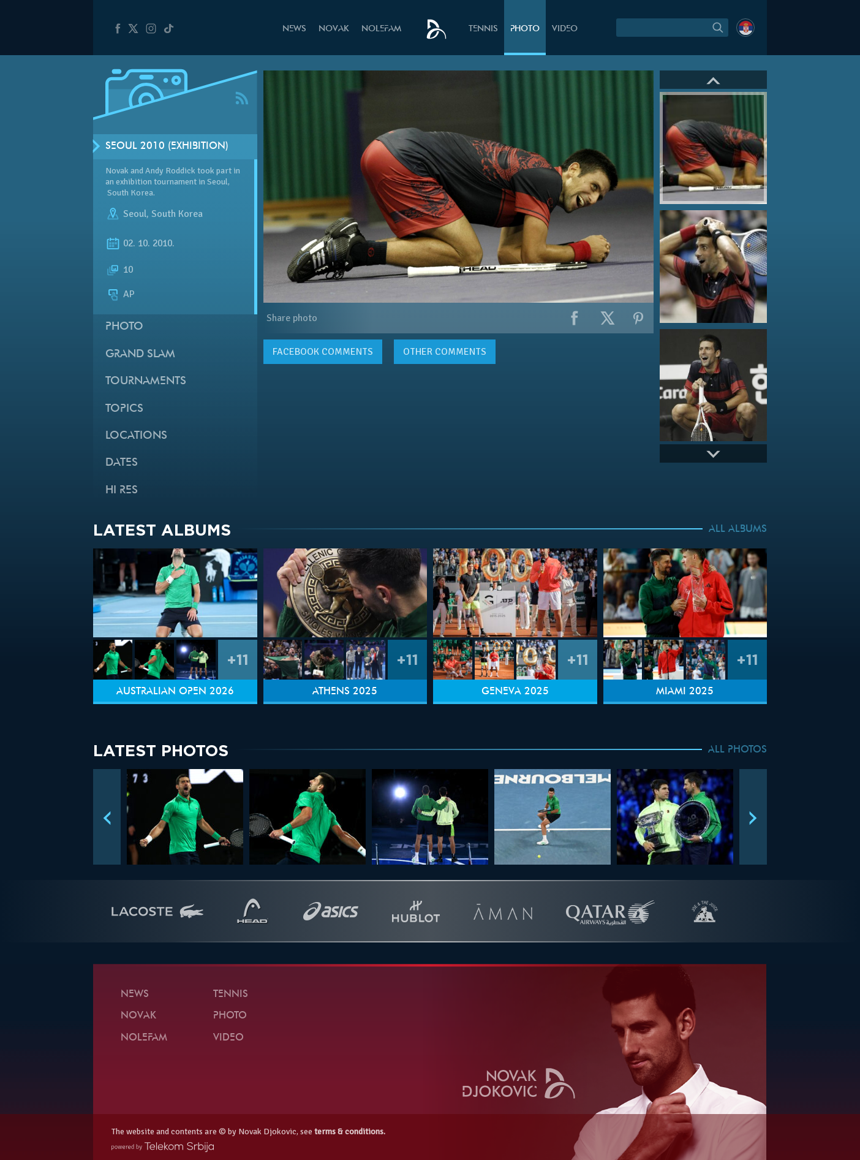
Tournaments (145, 381)
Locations (136, 436)
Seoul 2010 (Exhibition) (166, 146)
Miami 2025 (685, 692)
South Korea (177, 214)
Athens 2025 (344, 692)
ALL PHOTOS (737, 750)
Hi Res (121, 490)
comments (323, 352)
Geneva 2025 (515, 692)
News (294, 29)
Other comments (444, 352)
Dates (121, 463)
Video (565, 29)
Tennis (483, 29)
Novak (334, 29)
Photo (525, 29)
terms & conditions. (349, 1131)
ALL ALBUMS (738, 529)
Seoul (134, 214)
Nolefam (381, 29)
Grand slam (140, 354)
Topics (124, 409)
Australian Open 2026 (175, 692)
